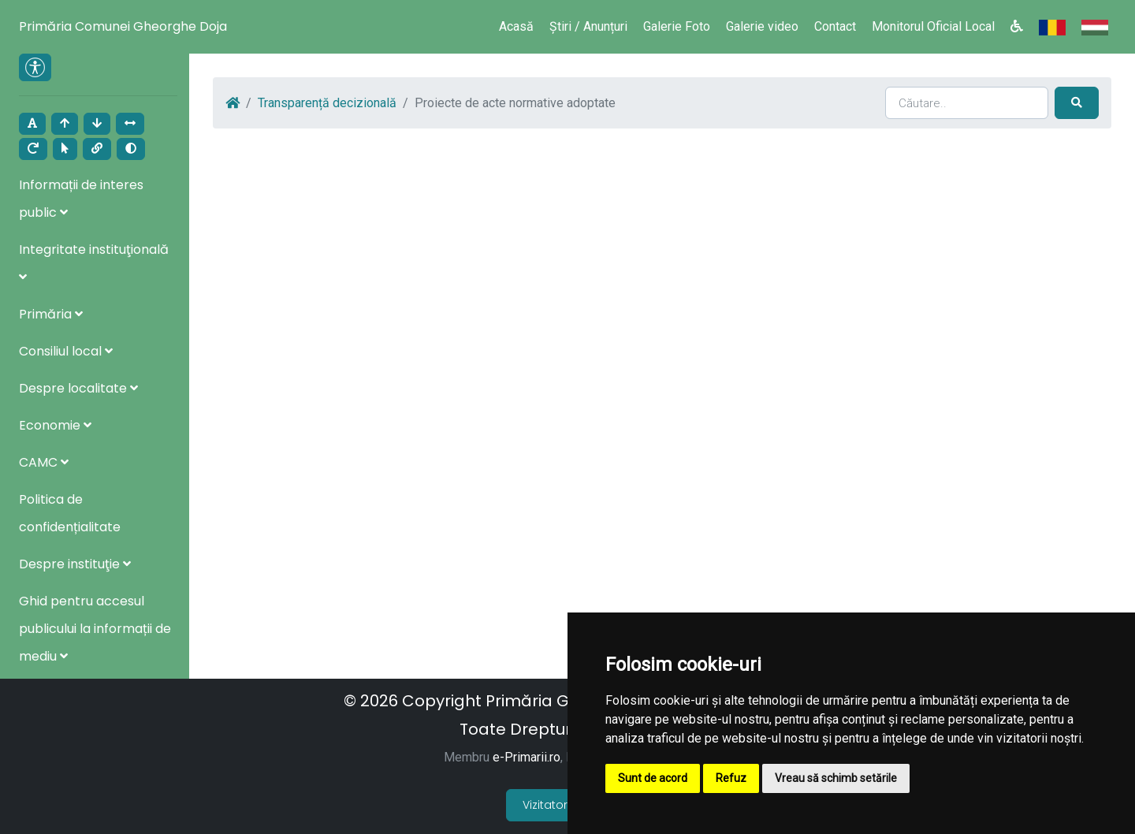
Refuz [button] (731, 778)
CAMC (44, 462)
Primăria (51, 314)
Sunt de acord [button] (652, 778)
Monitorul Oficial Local (933, 26)
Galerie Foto (676, 26)
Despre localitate (78, 388)
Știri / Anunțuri (588, 26)
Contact (835, 26)
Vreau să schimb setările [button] (836, 778)
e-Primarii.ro (526, 757)
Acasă (516, 26)
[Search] (966, 103)
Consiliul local (66, 351)
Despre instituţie (75, 564)
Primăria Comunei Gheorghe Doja (123, 26)
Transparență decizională (327, 102)
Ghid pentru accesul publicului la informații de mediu (95, 628)
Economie (55, 425)
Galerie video (762, 26)
